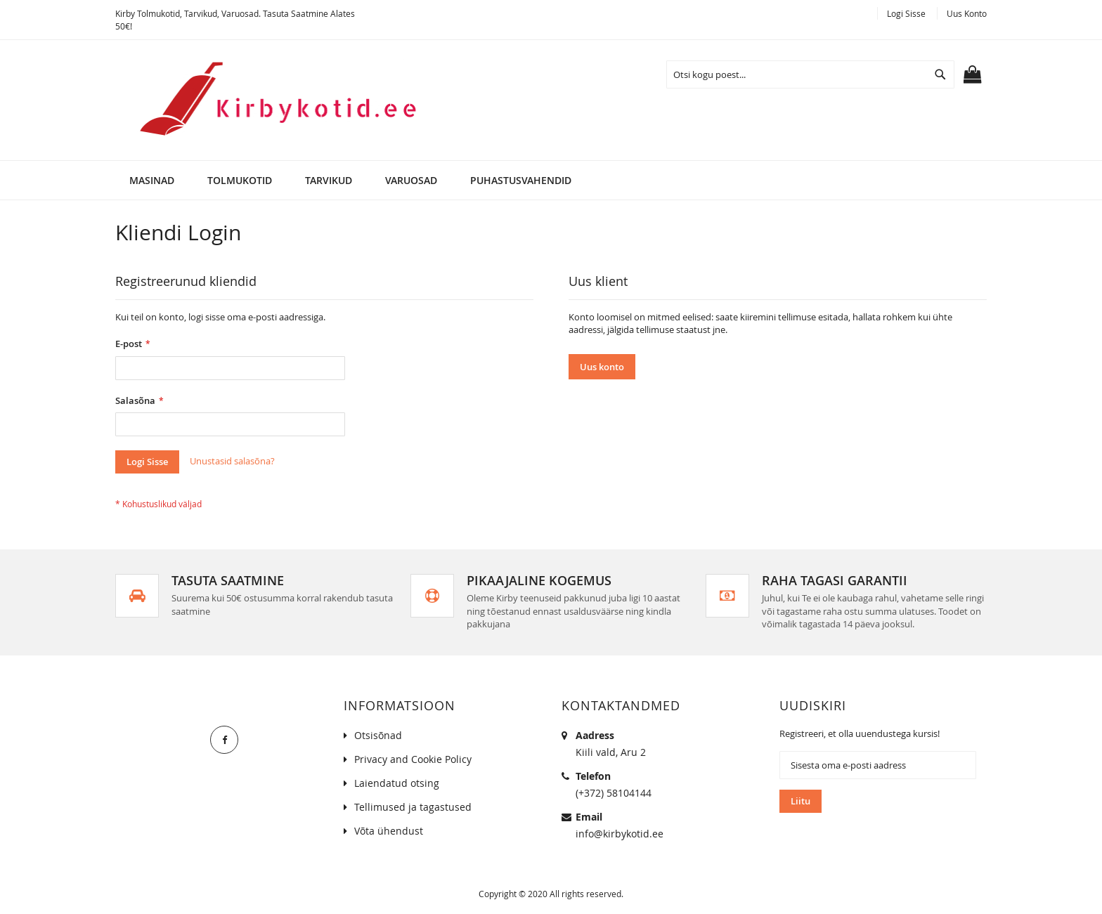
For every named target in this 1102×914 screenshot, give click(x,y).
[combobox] (810, 74)
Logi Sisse (906, 13)
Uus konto (967, 13)
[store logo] (269, 100)
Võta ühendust (388, 830)
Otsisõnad (378, 735)
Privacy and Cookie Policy (413, 759)
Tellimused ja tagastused (413, 807)
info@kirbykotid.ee (619, 833)
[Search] (940, 74)
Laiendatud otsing (396, 783)
